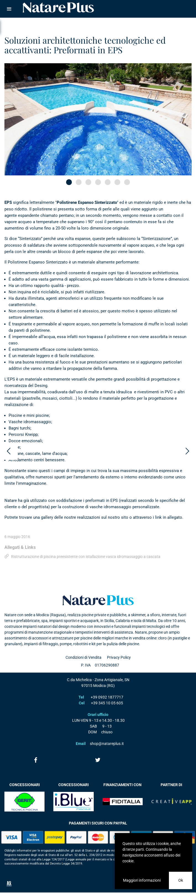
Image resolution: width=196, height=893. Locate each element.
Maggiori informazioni (142, 880)
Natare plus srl (98, 600)
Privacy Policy (119, 657)
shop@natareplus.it (107, 743)
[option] (98, 119)
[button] (69, 182)
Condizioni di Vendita (83, 657)
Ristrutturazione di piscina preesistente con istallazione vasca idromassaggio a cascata (85, 556)
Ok (180, 880)
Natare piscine (58, 7)
